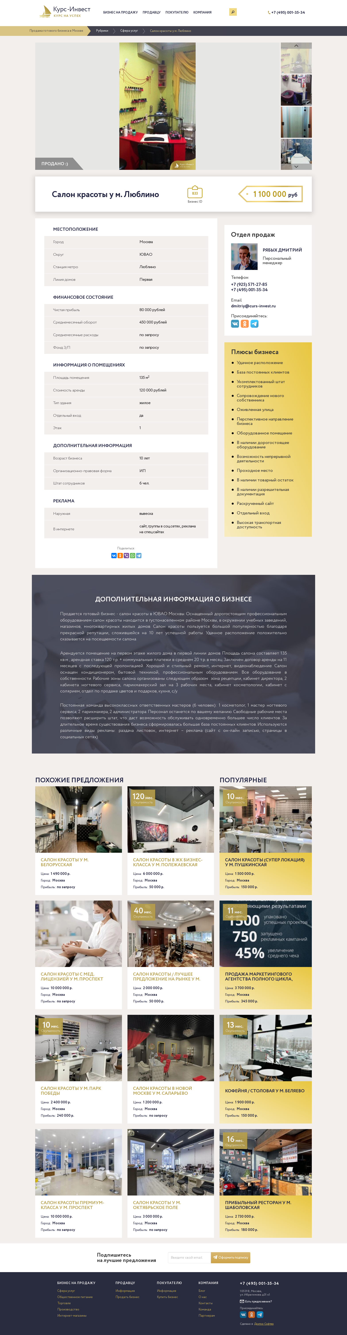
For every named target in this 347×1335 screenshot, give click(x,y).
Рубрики (102, 31)
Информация (125, 1291)
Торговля (64, 1303)
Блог (202, 1291)
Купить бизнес (167, 1297)
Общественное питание (75, 1297)
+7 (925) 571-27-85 (249, 284)
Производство (68, 1309)
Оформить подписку (230, 1258)
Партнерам (207, 1316)
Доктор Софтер (264, 1324)
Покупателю (177, 12)
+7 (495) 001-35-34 (288, 13)
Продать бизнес (127, 1297)
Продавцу (152, 12)
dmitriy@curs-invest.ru (253, 306)
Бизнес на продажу (120, 12)
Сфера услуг (129, 31)
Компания (202, 12)
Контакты (206, 1303)
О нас (203, 1297)
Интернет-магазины (72, 1316)
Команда (205, 1309)
